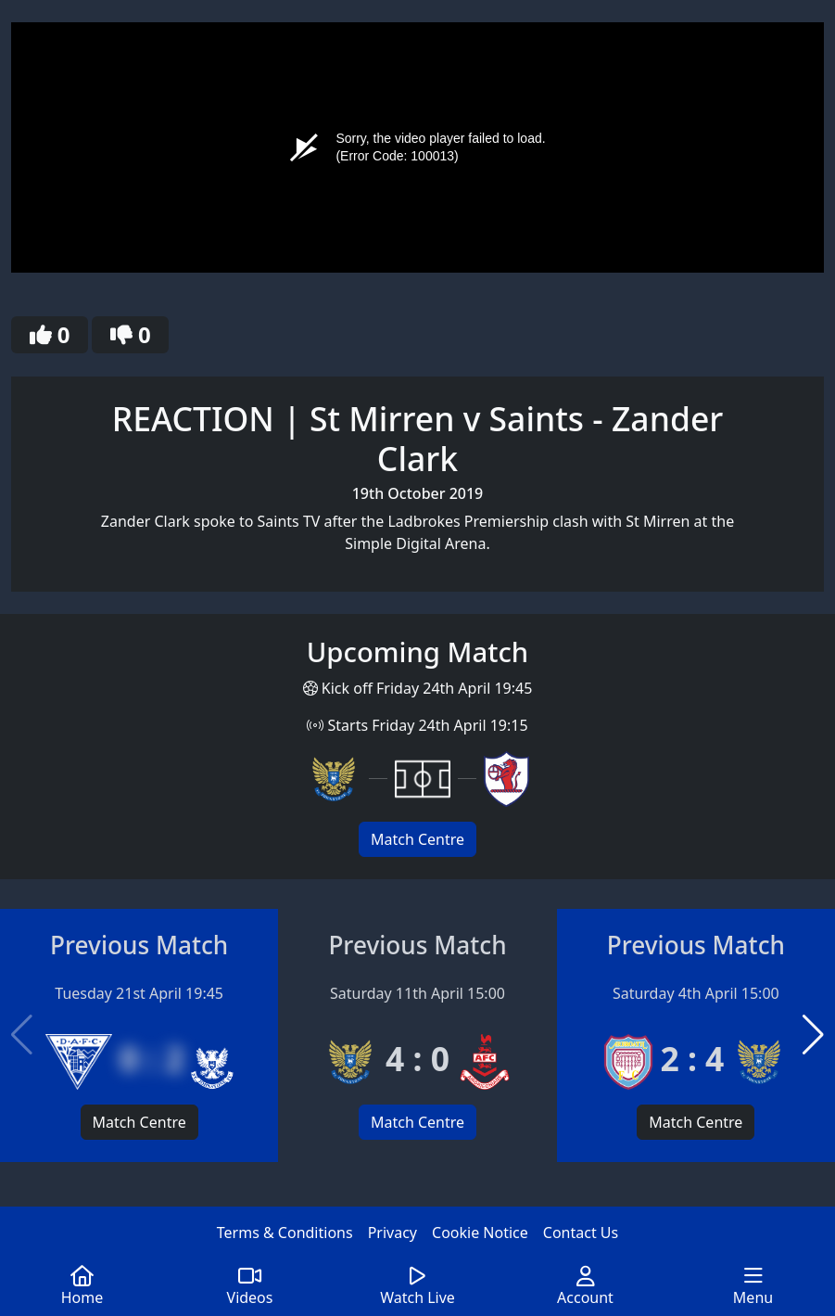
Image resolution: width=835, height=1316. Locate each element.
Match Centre (417, 839)
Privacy (392, 1232)
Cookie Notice (480, 1232)
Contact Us (580, 1232)
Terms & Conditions (285, 1232)
